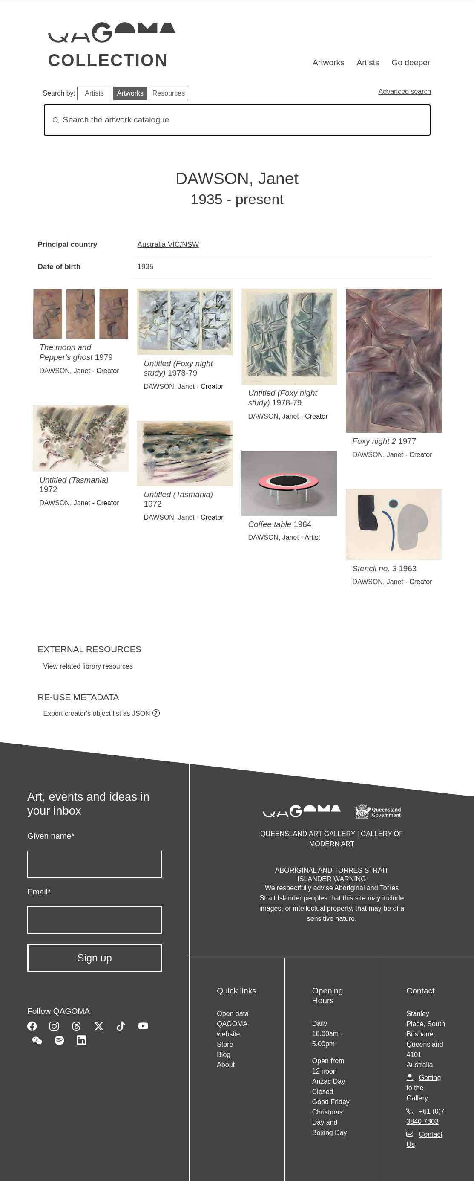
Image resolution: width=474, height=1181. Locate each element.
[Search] (237, 120)
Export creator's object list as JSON (96, 713)
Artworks (329, 62)
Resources (168, 93)
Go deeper (410, 62)
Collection (108, 60)
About (226, 1064)
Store (225, 1044)
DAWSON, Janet (65, 370)
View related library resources (88, 666)
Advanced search (405, 91)
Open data (233, 1013)
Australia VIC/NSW (168, 244)
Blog (223, 1054)
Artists (367, 62)
